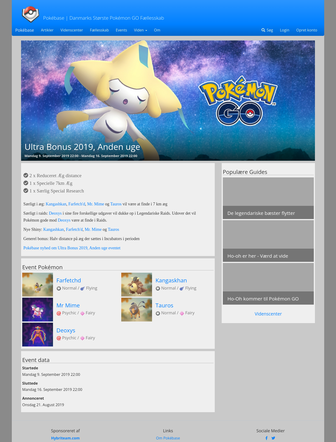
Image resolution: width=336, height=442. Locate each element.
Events (121, 30)
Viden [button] (140, 30)
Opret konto (306, 30)
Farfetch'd (76, 204)
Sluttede (30, 383)
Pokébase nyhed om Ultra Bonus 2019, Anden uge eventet (71, 248)
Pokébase (24, 30)
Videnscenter (71, 30)
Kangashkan (56, 204)
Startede (30, 368)
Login (284, 30)
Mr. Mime (95, 204)
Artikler (47, 30)
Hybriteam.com (65, 438)
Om (157, 30)
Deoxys (56, 213)
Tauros (115, 204)
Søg (267, 30)
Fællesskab (99, 30)
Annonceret (33, 398)
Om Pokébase (168, 438)
